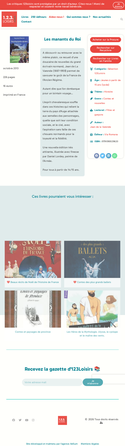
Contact (26, 21)
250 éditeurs (38, 16)
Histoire (108, 91)
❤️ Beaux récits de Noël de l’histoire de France (33, 312)
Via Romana (111, 134)
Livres (25, 16)
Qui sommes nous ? (78, 16)
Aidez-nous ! (56, 16)
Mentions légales (90, 443)
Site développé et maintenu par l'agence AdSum (52, 443)
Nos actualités (102, 16)
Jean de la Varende (100, 126)
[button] (121, 19)
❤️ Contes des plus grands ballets (92, 312)
